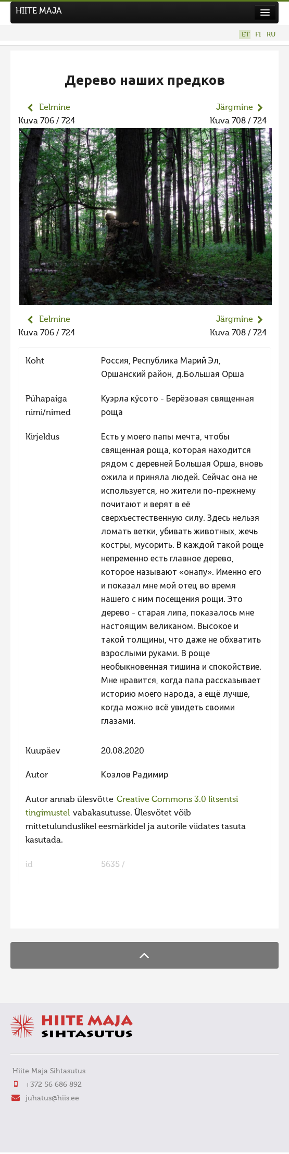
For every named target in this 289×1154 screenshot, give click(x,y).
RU (271, 34)
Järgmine (234, 108)
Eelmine (54, 108)
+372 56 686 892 (54, 1084)
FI (258, 34)
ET (245, 34)
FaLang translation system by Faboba (55, 914)
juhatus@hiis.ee (52, 1098)
